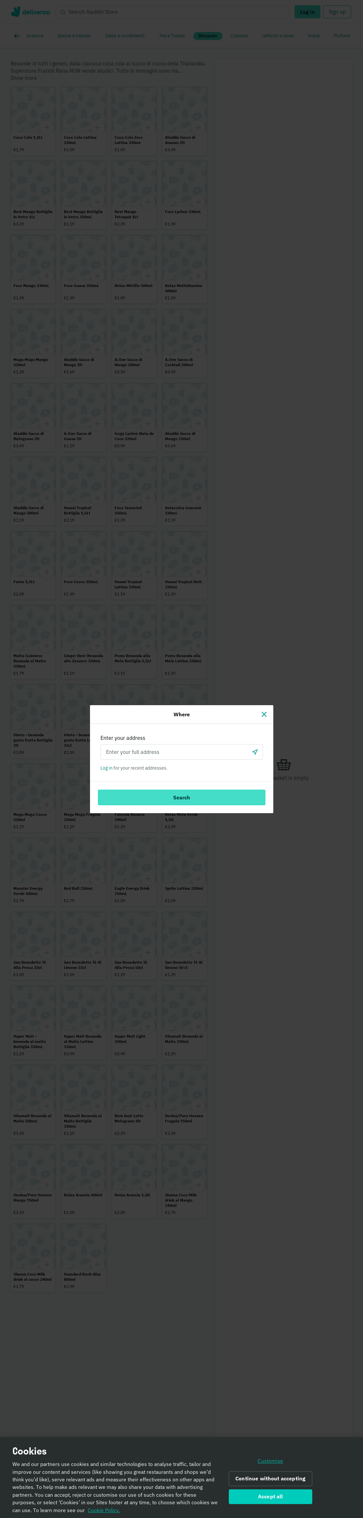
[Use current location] (255, 752)
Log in (106, 768)
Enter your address (122, 738)
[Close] (264, 714)
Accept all (270, 1500)
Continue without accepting (270, 1482)
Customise (270, 1464)
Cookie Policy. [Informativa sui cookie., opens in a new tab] (104, 1513)
